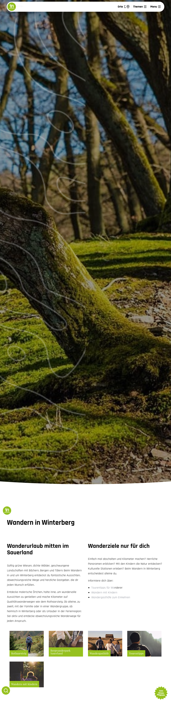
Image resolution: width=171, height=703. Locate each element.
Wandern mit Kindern (104, 592)
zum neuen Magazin (161, 693)
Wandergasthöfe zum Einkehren (110, 597)
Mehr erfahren (27, 644)
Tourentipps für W (102, 588)
